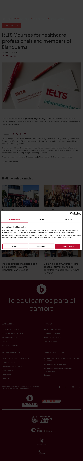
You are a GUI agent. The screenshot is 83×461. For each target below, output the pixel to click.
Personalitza (41, 246)
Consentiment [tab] (14, 220)
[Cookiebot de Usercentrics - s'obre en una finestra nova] (72, 213)
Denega (15, 246)
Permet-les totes (68, 246)
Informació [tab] (69, 220)
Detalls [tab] (41, 220)
